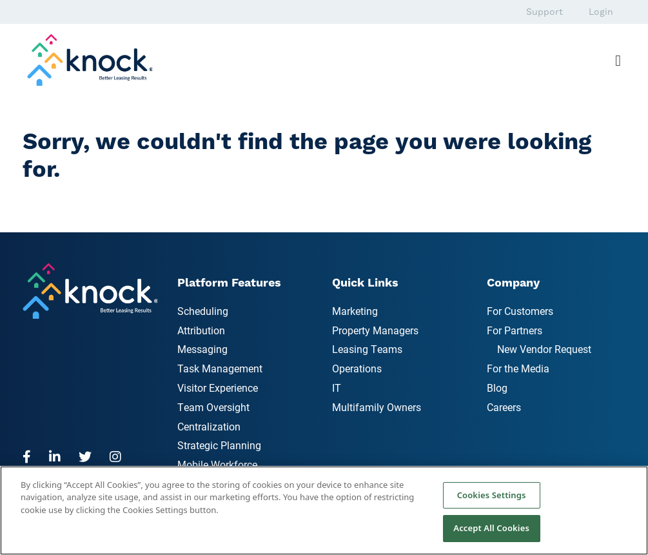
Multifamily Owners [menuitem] (376, 407)
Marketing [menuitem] (355, 311)
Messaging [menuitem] (202, 349)
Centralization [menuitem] (209, 426)
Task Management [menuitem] (219, 368)
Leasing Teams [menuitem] (367, 349)
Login (601, 11)
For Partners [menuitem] (514, 330)
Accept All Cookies (491, 528)
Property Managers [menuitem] (375, 330)
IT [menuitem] (336, 387)
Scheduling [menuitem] (202, 311)
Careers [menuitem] (504, 407)
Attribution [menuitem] (201, 330)
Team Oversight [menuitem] (213, 407)
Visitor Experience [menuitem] (217, 387)
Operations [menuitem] (357, 368)
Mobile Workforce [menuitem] (217, 464)
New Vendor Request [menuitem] (544, 349)
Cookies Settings (491, 495)
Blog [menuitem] (497, 387)
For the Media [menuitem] (518, 368)
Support (544, 11)
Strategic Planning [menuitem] (219, 445)
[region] (324, 510)
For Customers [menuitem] (520, 311)
